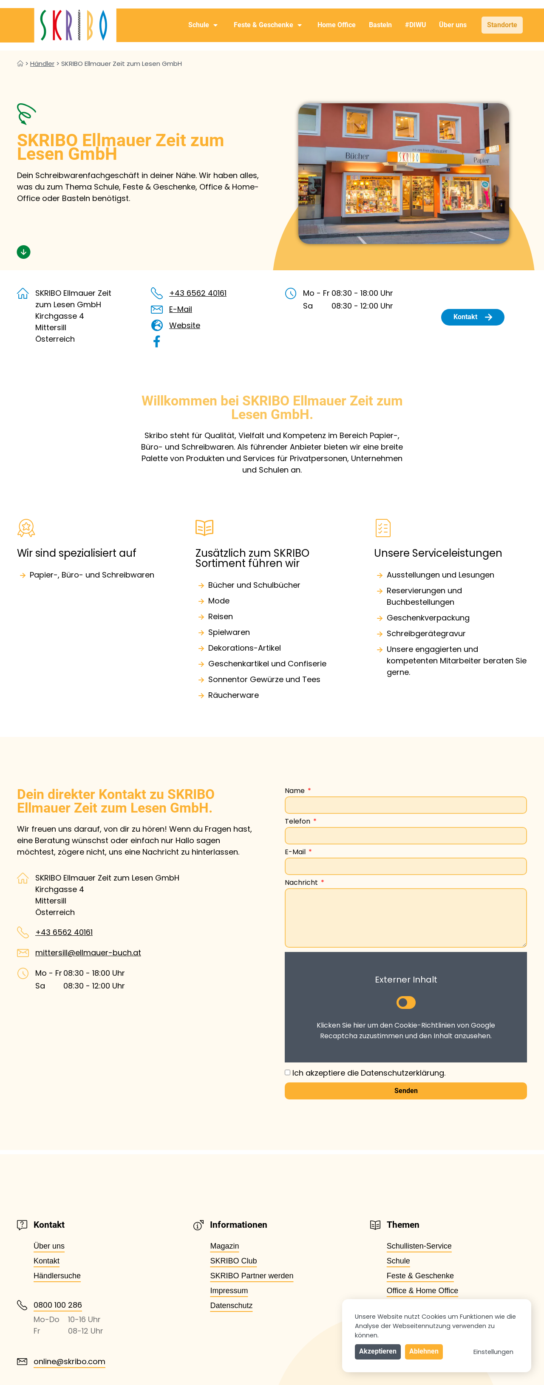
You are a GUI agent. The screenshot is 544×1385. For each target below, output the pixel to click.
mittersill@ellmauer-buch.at (88, 952)
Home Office (336, 25)
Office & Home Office (422, 1290)
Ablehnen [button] (424, 1351)
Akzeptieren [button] (378, 1351)
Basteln (380, 25)
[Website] (157, 325)
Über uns (453, 25)
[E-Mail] (157, 309)
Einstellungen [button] (493, 1352)
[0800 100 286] (22, 1305)
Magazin (224, 1246)
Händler (42, 63)
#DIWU (415, 25)
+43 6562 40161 (198, 293)
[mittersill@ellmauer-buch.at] (23, 953)
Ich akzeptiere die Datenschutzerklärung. (368, 1073)
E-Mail (180, 309)
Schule (203, 25)
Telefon (298, 822)
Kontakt (47, 1261)
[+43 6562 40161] (157, 293)
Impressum (229, 1290)
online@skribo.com (69, 1361)
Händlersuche (57, 1276)
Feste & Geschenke (268, 25)
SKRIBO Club (233, 1261)
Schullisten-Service (419, 1246)
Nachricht (302, 883)
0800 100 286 (58, 1305)
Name (295, 791)
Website (184, 325)
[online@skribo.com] (22, 1362)
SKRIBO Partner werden (251, 1276)
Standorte (502, 25)
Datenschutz (231, 1305)
